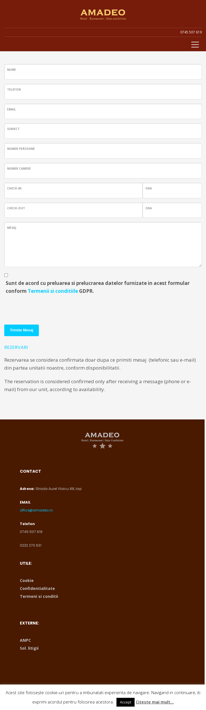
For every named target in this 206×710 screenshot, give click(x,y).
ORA (148, 188)
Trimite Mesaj (21, 330)
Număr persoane (21, 149)
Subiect (13, 129)
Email (11, 109)
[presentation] (47, 308)
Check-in (14, 188)
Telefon (14, 89)
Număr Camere (19, 168)
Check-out (16, 208)
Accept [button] (125, 702)
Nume (11, 70)
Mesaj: (12, 228)
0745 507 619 (191, 32)
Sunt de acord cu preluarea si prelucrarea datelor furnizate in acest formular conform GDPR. (98, 287)
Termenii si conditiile (53, 291)
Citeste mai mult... (155, 702)
